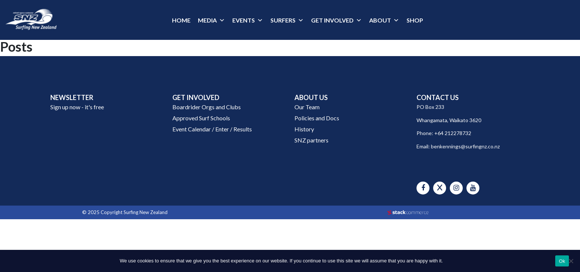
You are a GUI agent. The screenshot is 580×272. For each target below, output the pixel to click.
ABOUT (380, 20)
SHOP (415, 20)
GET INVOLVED (332, 20)
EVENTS (243, 20)
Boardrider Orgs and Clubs (206, 106)
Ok (562, 261)
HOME (181, 20)
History (304, 128)
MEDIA (207, 20)
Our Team (307, 106)
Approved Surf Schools (201, 117)
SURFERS (283, 20)
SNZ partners (311, 140)
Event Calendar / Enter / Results (212, 128)
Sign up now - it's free (77, 106)
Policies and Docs (316, 117)
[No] (570, 261)
